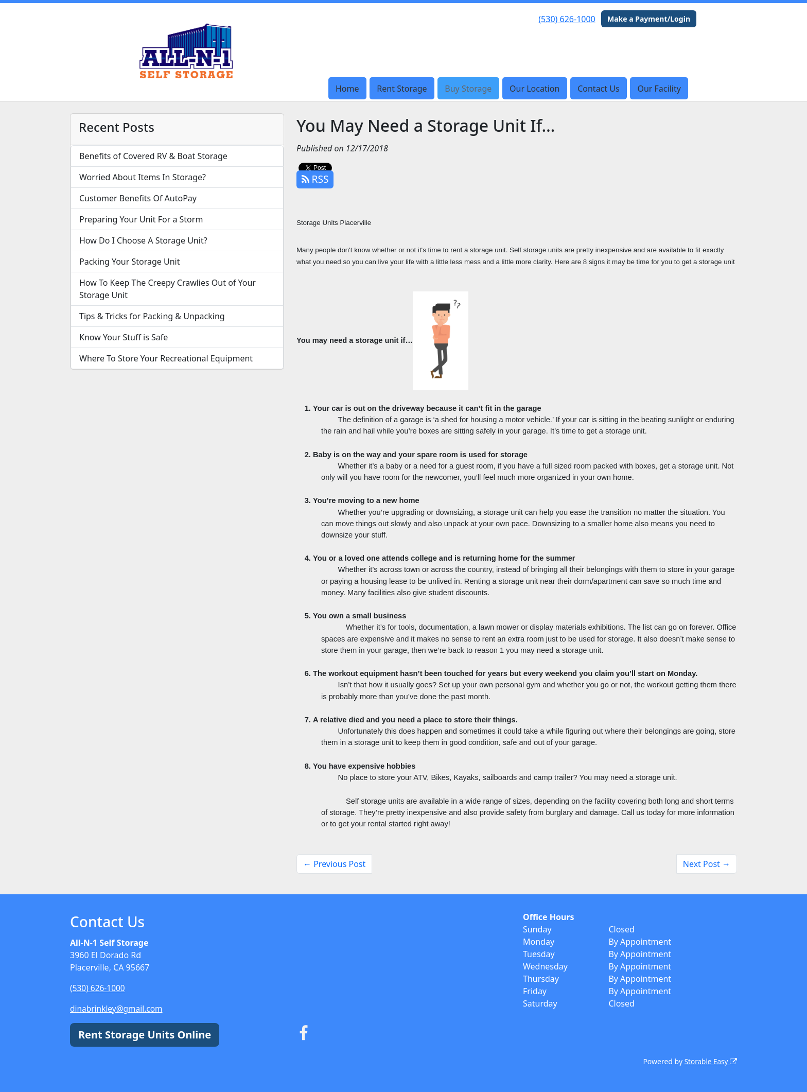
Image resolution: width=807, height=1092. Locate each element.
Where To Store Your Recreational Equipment (166, 358)
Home (347, 88)
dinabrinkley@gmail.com (118, 1008)
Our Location (534, 88)
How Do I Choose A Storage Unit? (143, 240)
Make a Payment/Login (648, 19)
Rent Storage (402, 88)
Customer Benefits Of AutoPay (138, 198)
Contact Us (598, 88)
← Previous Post (334, 864)
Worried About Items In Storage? (142, 177)
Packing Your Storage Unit (129, 261)
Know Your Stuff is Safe (123, 337)
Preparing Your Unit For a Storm (141, 219)
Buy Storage (468, 88)
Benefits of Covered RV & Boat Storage (153, 156)
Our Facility (658, 88)
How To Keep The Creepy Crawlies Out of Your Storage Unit (167, 289)
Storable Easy (710, 1061)
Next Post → (706, 864)
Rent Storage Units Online (144, 1035)
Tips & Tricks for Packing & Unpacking (152, 316)
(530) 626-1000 (566, 19)
